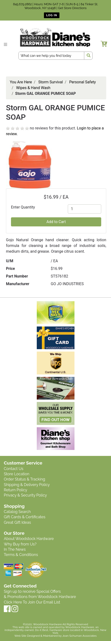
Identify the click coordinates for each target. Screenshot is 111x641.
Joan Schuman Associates (79, 635)
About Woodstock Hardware (29, 538)
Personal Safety (82, 82)
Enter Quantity (23, 207)
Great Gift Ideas (17, 522)
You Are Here (21, 82)
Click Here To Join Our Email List (32, 602)
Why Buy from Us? (20, 544)
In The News (15, 549)
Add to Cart (56, 221)
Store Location (16, 474)
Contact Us (13, 468)
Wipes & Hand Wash (33, 87)
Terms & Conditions (21, 554)
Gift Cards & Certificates (24, 517)
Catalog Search (17, 511)
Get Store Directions (72, 8)
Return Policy (15, 490)
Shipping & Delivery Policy (27, 484)
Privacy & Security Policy (25, 495)
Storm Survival (50, 82)
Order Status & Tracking (24, 479)
